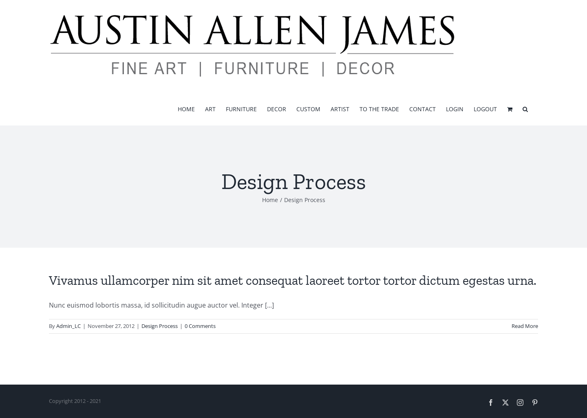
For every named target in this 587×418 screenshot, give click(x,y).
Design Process (159, 326)
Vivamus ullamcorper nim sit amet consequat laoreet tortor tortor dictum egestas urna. (292, 280)
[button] (525, 108)
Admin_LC (68, 326)
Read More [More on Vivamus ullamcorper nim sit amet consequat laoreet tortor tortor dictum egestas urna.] (525, 326)
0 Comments (200, 326)
